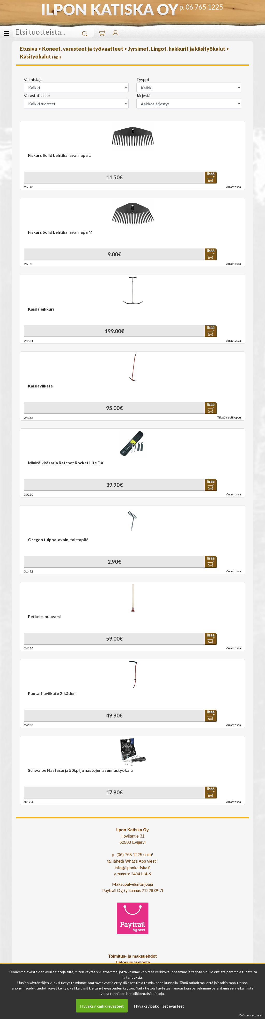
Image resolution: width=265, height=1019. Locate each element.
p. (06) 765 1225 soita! (132, 855)
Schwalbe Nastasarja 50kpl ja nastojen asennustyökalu (80, 770)
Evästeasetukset (250, 1015)
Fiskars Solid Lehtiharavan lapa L (59, 155)
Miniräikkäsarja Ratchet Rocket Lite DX (66, 462)
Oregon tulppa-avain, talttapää (58, 539)
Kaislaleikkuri (41, 308)
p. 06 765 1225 (201, 7)
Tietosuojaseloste (132, 962)
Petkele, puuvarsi (44, 616)
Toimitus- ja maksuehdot (132, 956)
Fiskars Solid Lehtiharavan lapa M (60, 232)
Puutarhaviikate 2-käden (52, 693)
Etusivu (29, 49)
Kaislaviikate (40, 385)
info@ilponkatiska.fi (133, 867)
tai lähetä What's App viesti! (132, 861)
